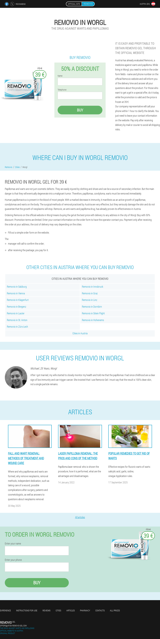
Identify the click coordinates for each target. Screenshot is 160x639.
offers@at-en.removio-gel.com (13, 625)
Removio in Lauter (15, 313)
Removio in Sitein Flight (93, 313)
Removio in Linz (89, 300)
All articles (80, 517)
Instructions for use (26, 610)
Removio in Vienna (16, 293)
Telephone (62, 90)
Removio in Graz (90, 293)
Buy (80, 110)
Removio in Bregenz (16, 306)
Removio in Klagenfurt (18, 300)
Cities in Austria (80, 333)
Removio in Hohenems (93, 320)
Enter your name (13, 543)
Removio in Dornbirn (92, 306)
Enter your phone (13, 560)
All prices (115, 610)
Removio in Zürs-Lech (17, 326)
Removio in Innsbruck (92, 286)
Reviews (46, 610)
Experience (5, 610)
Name (60, 76)
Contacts (100, 610)
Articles (70, 610)
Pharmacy (85, 610)
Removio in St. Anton (17, 320)
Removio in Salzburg (17, 286)
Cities (58, 610)
